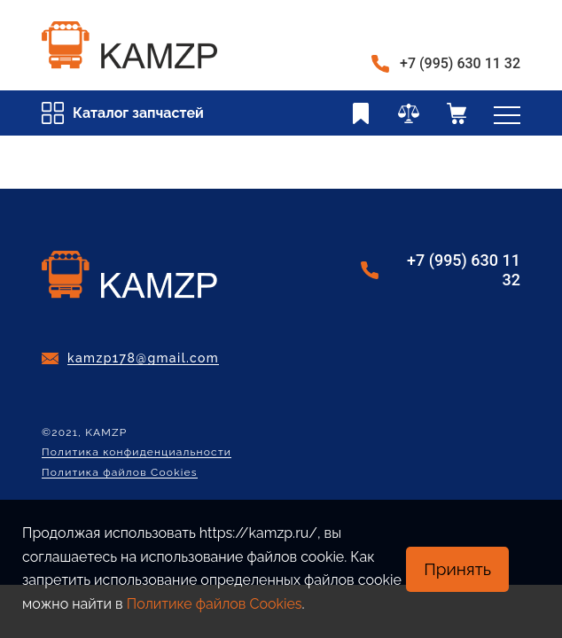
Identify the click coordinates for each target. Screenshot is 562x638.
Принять (457, 569)
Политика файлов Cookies (120, 472)
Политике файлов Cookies (214, 603)
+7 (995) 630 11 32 (460, 63)
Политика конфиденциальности (136, 452)
